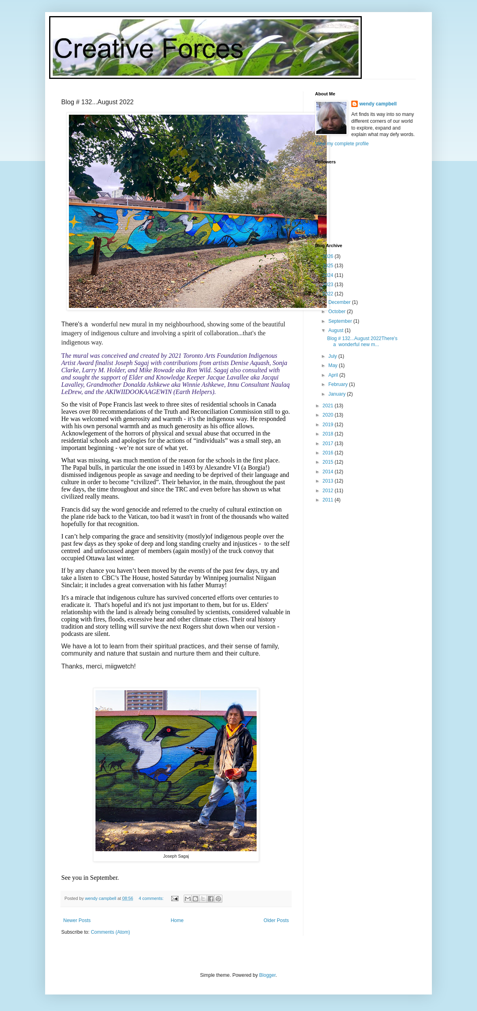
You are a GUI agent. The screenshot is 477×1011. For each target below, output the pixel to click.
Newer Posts (77, 920)
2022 (329, 294)
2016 (329, 453)
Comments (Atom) (110, 932)
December (340, 302)
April (333, 375)
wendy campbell (378, 104)
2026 (329, 256)
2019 (329, 424)
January (337, 394)
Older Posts (276, 920)
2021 (329, 406)
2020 (329, 415)
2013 (329, 481)
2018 (329, 434)
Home (177, 920)
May (333, 365)
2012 (329, 490)
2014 (329, 472)
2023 (329, 284)
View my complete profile (342, 143)
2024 (329, 275)
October (337, 311)
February (338, 384)
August (336, 330)
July (333, 356)
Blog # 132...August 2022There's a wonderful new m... (362, 341)
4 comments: (152, 898)
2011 (329, 500)
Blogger (267, 975)
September (340, 321)
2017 (329, 443)
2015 (329, 462)
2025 (329, 265)
